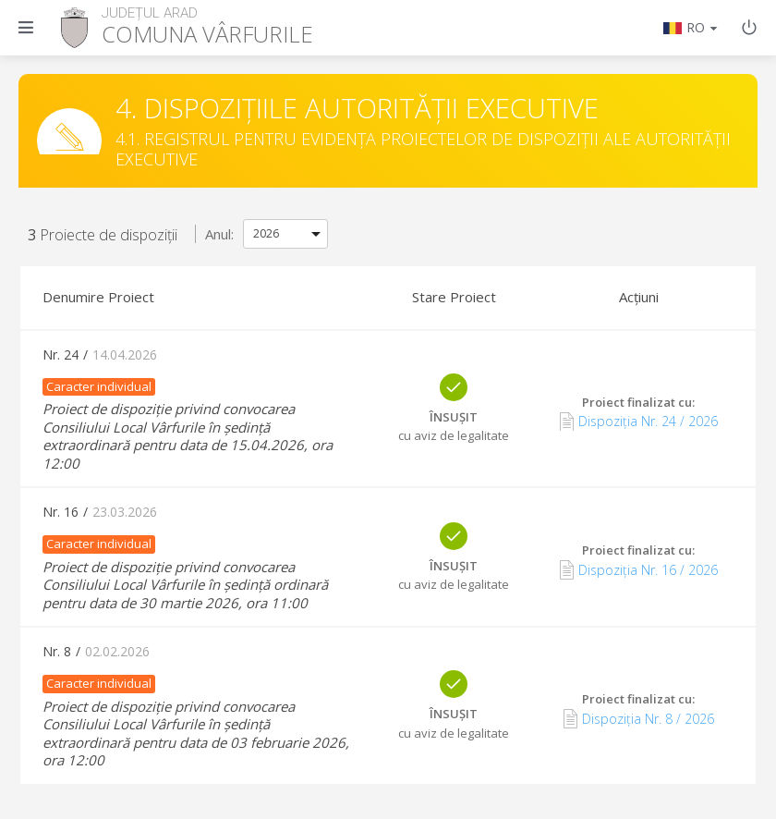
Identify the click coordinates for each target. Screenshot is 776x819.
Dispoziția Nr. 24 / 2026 (639, 421)
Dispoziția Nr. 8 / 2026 (639, 718)
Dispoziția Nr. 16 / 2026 (639, 569)
